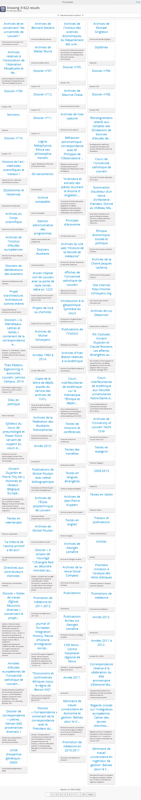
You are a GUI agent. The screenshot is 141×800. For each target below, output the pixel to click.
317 (83, 794)
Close (138, 2)
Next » (91, 794)
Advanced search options (70, 15)
